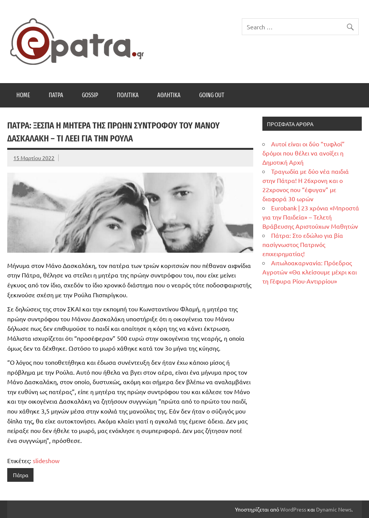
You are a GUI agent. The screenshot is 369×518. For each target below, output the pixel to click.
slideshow (46, 460)
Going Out (211, 95)
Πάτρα (56, 95)
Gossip (90, 95)
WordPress (293, 509)
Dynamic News (333, 509)
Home (23, 95)
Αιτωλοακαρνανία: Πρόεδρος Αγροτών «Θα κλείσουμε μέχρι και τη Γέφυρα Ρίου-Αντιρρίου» (309, 272)
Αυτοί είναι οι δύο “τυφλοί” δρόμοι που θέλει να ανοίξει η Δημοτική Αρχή (303, 153)
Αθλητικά (169, 95)
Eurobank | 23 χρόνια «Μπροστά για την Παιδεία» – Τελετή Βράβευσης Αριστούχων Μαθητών (310, 217)
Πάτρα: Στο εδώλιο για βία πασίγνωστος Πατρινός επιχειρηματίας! (302, 244)
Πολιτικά (128, 95)
